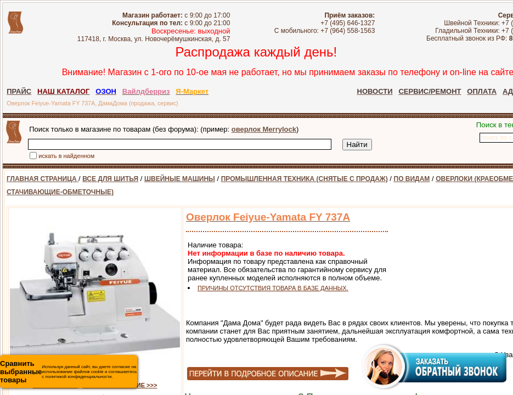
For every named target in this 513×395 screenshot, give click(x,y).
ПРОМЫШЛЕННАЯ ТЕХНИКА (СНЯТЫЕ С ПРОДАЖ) (304, 179)
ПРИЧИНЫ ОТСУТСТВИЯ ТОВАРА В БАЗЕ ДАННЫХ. (273, 288)
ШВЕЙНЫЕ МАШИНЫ (179, 179)
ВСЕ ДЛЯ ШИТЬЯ (110, 179)
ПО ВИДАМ (412, 179)
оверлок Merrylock (264, 129)
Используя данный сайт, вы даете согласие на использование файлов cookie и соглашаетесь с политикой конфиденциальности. (68, 371)
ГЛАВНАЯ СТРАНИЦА (42, 179)
